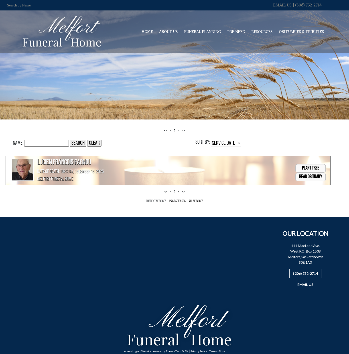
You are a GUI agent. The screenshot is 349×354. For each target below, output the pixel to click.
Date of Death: (48, 171)
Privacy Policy (199, 351)
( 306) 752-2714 (305, 273)
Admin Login (131, 351)
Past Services (177, 201)
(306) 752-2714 (308, 5)
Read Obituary (310, 177)
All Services (196, 201)
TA (186, 351)
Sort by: (202, 142)
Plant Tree (310, 168)
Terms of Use (217, 351)
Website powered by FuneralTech (161, 351)
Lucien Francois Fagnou (64, 162)
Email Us (282, 5)
